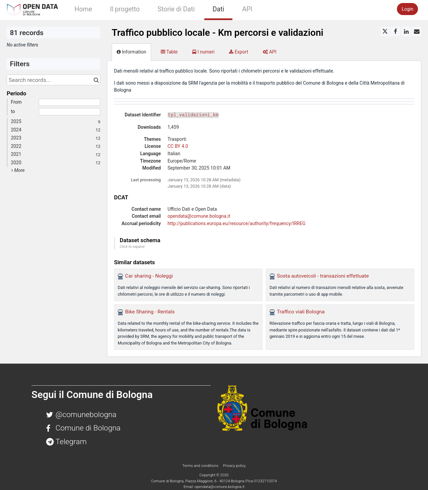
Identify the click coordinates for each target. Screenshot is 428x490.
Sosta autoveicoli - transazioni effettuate (323, 276)
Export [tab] (238, 52)
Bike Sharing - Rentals (150, 312)
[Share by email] (416, 31)
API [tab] (269, 52)
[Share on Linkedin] (406, 31)
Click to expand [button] (132, 246)
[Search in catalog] (96, 80)
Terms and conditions (200, 465)
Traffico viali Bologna (301, 312)
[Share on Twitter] (385, 31)
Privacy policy (234, 465)
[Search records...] (53, 80)
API (247, 9)
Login (407, 9)
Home (83, 9)
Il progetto (125, 9)
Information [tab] (131, 52)
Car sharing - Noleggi (149, 276)
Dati (218, 9)
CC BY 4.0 (178, 146)
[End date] (69, 111)
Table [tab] (169, 52)
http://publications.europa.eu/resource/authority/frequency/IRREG (237, 223)
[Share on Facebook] (395, 31)
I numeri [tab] (203, 52)
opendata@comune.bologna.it (199, 216)
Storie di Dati (176, 9)
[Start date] (69, 102)
